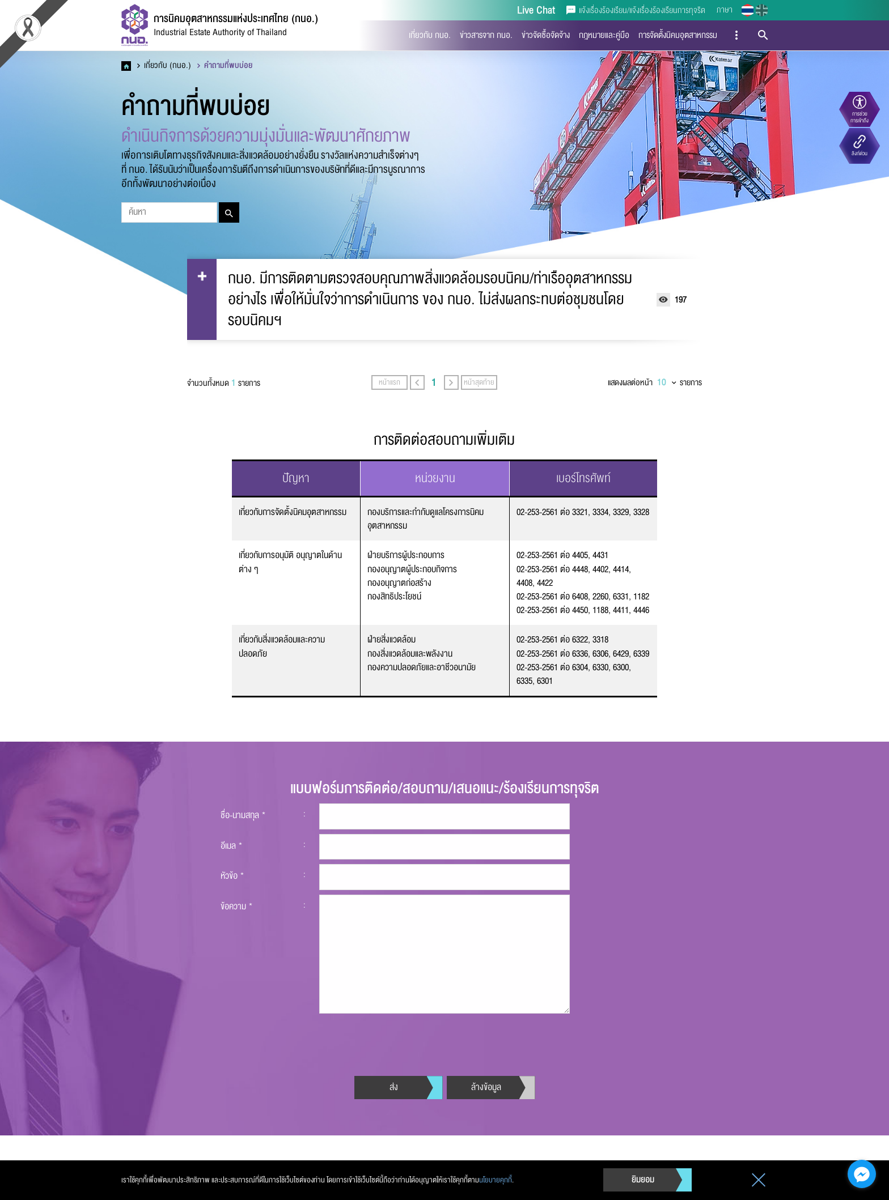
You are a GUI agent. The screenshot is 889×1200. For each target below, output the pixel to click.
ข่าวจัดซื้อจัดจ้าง (546, 35)
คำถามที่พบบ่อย (224, 65)
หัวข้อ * (232, 926)
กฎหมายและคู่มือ (604, 35)
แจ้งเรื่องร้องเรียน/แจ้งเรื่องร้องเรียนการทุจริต (635, 10)
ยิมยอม (643, 1180)
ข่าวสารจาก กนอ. (486, 35)
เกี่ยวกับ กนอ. (430, 35)
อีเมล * (232, 895)
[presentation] (405, 1090)
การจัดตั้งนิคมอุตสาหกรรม (677, 35)
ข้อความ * (237, 956)
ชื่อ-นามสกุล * (243, 865)
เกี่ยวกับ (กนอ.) (164, 65)
